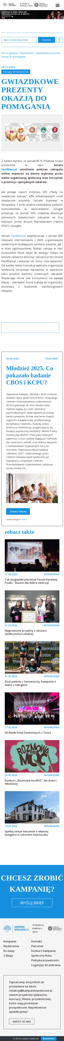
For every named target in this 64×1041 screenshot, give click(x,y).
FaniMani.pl (9, 169)
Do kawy (9, 951)
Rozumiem (48, 1038)
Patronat (37, 946)
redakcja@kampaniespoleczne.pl (30, 990)
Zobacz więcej (18, 511)
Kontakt (36, 941)
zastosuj (46, 40)
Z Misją (8, 955)
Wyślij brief (32, 903)
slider (24, 519)
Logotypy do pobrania (45, 965)
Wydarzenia (21, 71)
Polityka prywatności (45, 960)
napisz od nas (22, 1021)
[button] (57, 5)
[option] (32, 132)
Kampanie (9, 941)
